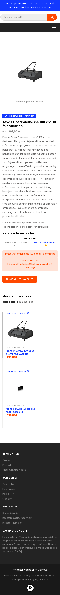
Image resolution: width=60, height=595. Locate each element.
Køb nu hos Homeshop (19, 279)
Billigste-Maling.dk (12, 522)
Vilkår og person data (14, 469)
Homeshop (30, 238)
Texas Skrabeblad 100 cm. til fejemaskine (20, 411)
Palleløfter (8, 493)
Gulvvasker (8, 484)
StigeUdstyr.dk (10, 513)
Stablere (7, 498)
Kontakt (6, 465)
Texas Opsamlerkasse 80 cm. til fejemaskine (20, 352)
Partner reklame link (45, 243)
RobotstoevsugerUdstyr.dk (17, 518)
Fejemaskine (26, 301)
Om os (6, 460)
